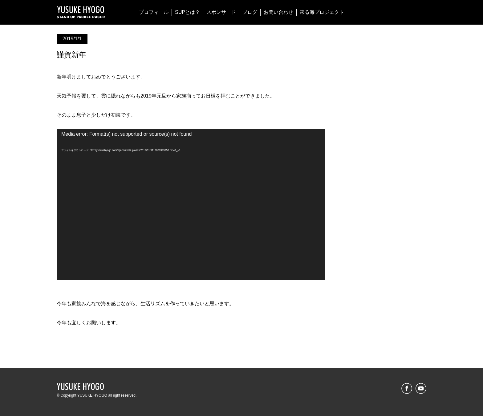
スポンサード (221, 12)
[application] (191, 204)
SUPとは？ (187, 12)
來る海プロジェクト (322, 12)
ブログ (249, 12)
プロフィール (153, 12)
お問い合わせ (278, 12)
